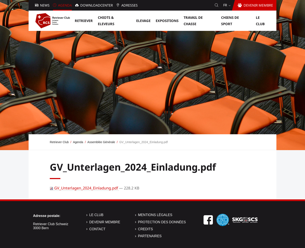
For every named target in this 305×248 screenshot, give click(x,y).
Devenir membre (104, 222)
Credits (145, 229)
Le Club (96, 215)
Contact (97, 229)
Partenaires (150, 236)
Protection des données (162, 222)
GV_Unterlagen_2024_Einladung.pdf (84, 187)
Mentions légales (155, 215)
